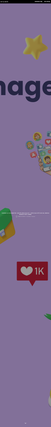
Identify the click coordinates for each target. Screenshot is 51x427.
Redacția (33, 216)
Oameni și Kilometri (20, 216)
